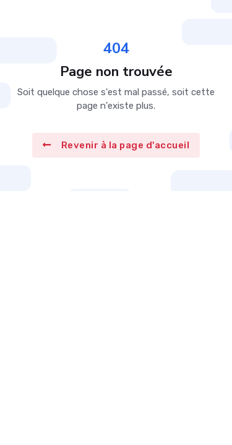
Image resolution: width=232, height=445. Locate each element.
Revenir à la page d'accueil (116, 145)
